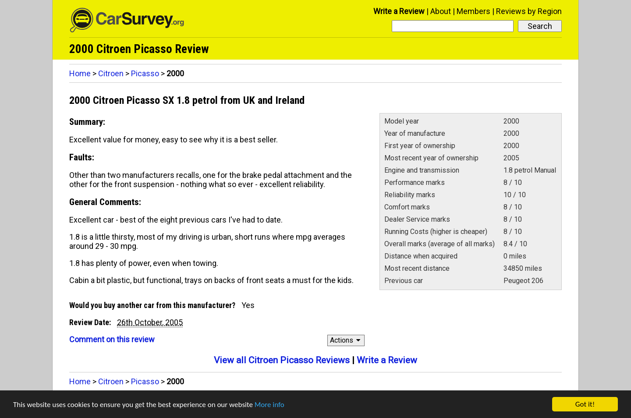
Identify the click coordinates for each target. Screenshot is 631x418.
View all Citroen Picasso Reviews (282, 360)
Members (473, 11)
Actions (346, 340)
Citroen (111, 73)
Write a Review (399, 11)
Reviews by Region (529, 11)
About (440, 11)
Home (80, 73)
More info (269, 404)
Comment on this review (112, 339)
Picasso (145, 73)
